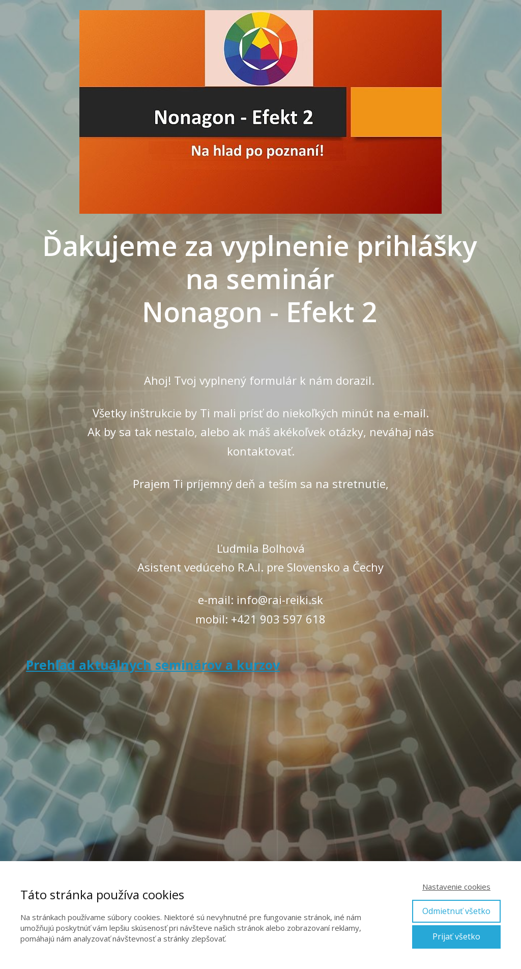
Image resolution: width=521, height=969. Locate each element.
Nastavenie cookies (456, 886)
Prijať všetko (456, 936)
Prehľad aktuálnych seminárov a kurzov (153, 664)
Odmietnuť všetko (456, 911)
